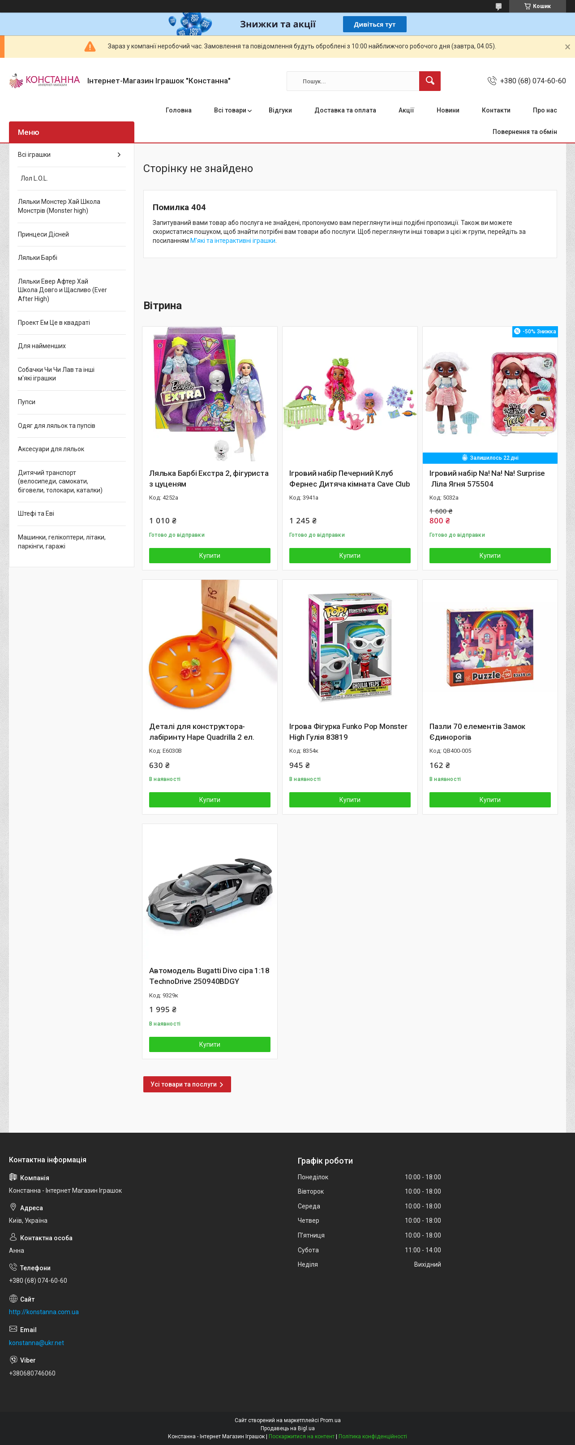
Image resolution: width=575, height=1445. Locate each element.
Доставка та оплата (345, 110)
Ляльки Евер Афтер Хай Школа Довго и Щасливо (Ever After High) (62, 290)
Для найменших (42, 345)
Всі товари (230, 110)
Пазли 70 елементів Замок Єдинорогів (477, 732)
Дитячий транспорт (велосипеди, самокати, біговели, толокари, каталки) (60, 481)
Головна (179, 110)
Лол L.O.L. (33, 178)
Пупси (26, 401)
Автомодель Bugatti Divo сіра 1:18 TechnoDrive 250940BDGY (209, 976)
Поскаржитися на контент (302, 1436)
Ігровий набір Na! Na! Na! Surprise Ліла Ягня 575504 (487, 478)
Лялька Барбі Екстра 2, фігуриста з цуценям (209, 478)
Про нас (545, 110)
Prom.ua (330, 1420)
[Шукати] (430, 81)
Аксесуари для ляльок (51, 449)
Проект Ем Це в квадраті (54, 322)
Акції (406, 110)
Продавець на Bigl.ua (288, 1428)
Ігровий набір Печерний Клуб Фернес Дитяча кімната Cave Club (349, 478)
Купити (209, 555)
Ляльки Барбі (37, 257)
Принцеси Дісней (43, 234)
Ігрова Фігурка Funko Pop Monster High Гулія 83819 (348, 732)
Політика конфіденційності (373, 1436)
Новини (448, 110)
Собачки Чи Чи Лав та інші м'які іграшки (56, 374)
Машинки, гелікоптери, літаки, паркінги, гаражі (62, 542)
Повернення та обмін (525, 131)
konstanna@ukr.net (36, 1342)
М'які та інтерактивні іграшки (232, 240)
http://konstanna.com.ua (44, 1312)
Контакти (496, 110)
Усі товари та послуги (183, 1084)
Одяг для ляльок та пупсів (56, 425)
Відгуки (280, 110)
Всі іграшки (34, 154)
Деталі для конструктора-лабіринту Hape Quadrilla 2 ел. (201, 732)
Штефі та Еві (36, 513)
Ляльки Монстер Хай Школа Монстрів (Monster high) (59, 206)
